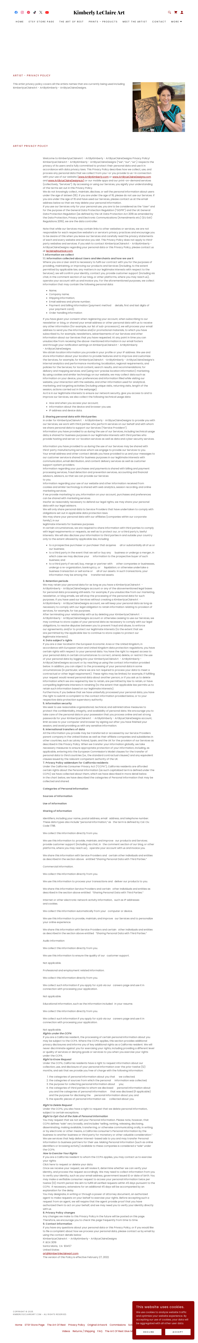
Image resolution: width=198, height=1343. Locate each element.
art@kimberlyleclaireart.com (60, 1253)
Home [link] (20, 21)
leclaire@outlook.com (59, 251)
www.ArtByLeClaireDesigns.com (131, 177)
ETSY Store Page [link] (41, 21)
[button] (182, 12)
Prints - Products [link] (103, 21)
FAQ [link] (99, 1331)
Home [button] (18, 1325)
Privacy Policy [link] (76, 1325)
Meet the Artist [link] (135, 21)
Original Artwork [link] (97, 1325)
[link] (16, 12)
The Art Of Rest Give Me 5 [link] (120, 1331)
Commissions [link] (118, 1325)
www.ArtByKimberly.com (93, 177)
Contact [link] (159, 21)
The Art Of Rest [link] (71, 21)
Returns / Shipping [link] (84, 1331)
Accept (178, 1331)
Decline (148, 1331)
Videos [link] (66, 1331)
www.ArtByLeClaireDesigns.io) (66, 180)
